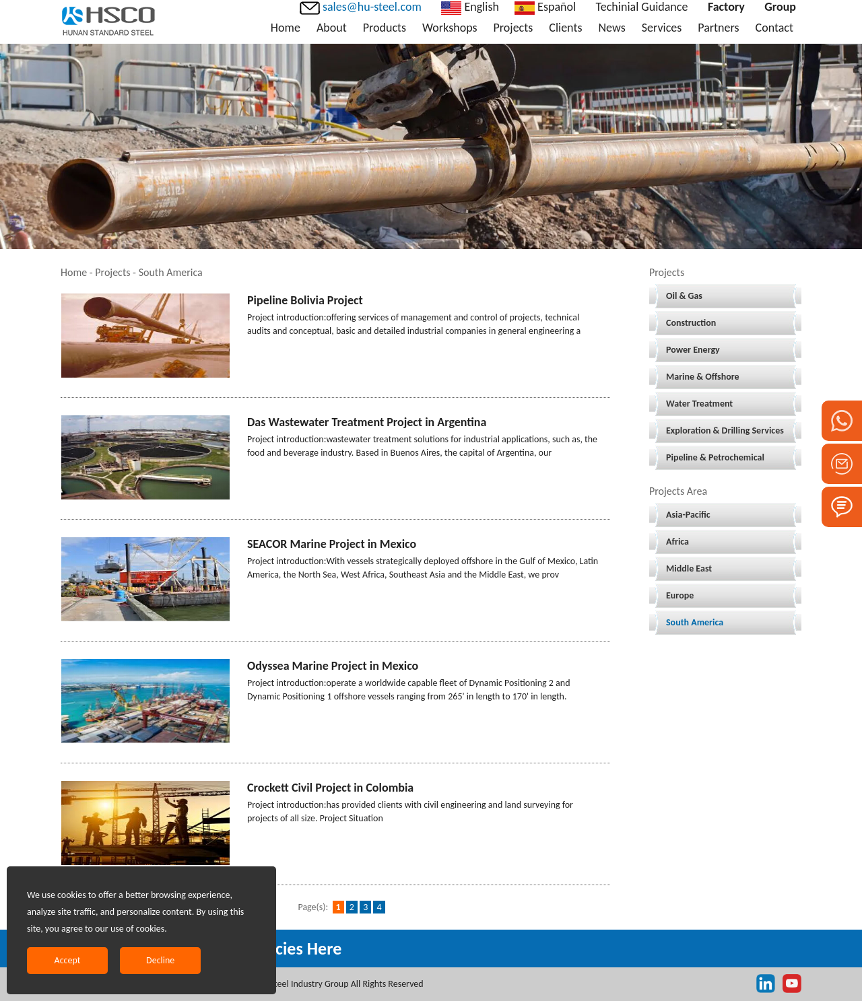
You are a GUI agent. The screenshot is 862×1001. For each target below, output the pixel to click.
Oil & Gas (684, 296)
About (332, 27)
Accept (68, 960)
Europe (680, 595)
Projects (513, 27)
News (611, 27)
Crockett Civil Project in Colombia (330, 787)
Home (285, 27)
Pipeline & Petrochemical (715, 457)
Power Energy (693, 349)
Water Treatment (699, 403)
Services (662, 27)
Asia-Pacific (688, 514)
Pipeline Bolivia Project (305, 300)
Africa (677, 541)
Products (384, 27)
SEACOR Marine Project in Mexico (331, 544)
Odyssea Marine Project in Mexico (332, 665)
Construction (691, 323)
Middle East (689, 568)
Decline (160, 960)
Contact (774, 27)
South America (694, 622)
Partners (718, 27)
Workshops (449, 27)
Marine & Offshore (702, 376)
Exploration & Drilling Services (725, 430)
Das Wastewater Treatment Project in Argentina (366, 422)
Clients (565, 27)
